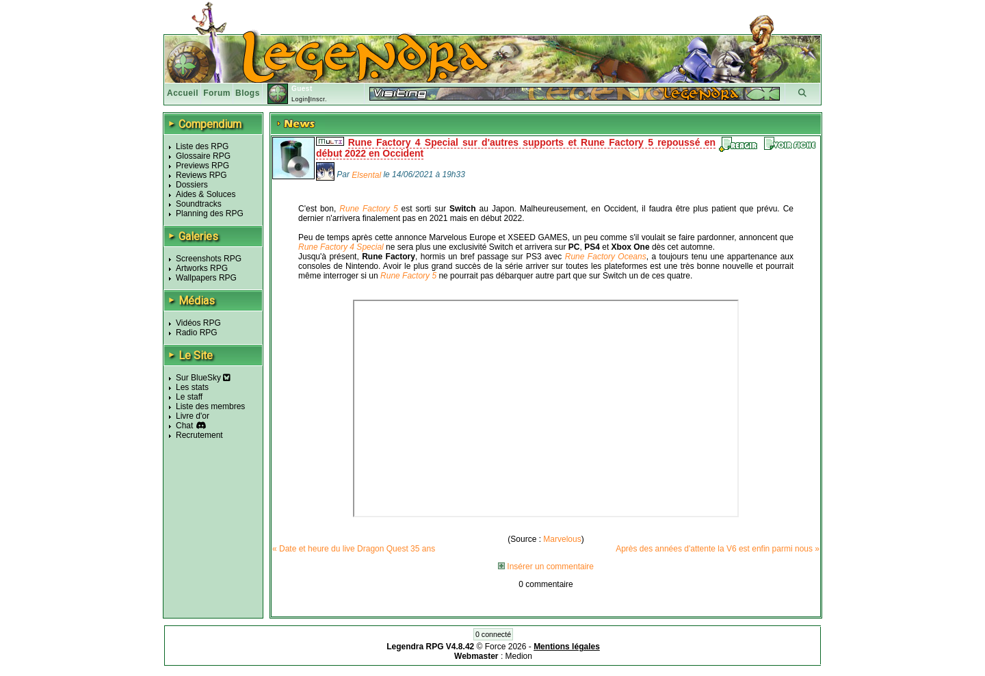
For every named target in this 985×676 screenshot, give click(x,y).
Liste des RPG (202, 146)
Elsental (366, 175)
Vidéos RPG (198, 323)
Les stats (192, 387)
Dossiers (192, 185)
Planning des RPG (210, 213)
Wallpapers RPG (206, 278)
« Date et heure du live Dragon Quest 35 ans (353, 549)
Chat (184, 425)
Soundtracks (199, 204)
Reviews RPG (201, 175)
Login (299, 99)
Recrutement (199, 435)
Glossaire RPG (203, 156)
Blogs (247, 93)
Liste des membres (210, 406)
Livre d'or (192, 416)
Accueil (182, 93)
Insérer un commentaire (546, 566)
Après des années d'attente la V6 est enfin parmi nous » (717, 549)
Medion (518, 656)
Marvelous (562, 539)
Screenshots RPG (208, 258)
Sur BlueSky (203, 377)
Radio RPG (197, 332)
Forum (217, 93)
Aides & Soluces (205, 194)
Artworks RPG (202, 268)
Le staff (189, 397)
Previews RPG (202, 165)
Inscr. (318, 99)
